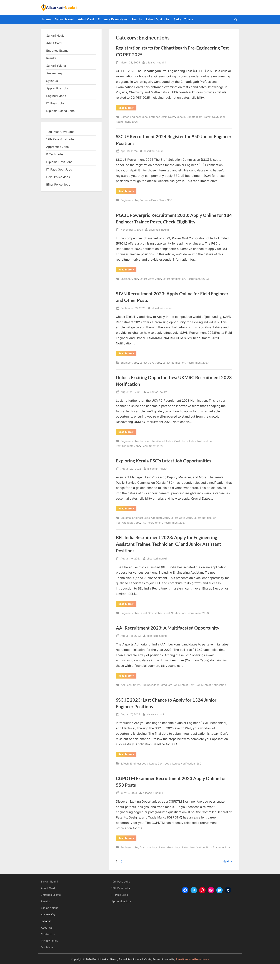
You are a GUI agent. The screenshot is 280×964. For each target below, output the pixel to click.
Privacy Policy (49, 940)
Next (225, 861)
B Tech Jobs (54, 154)
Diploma (126, 517)
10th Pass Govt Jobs (60, 132)
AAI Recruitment (130, 684)
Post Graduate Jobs (128, 445)
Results (136, 19)
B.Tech (125, 763)
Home (46, 19)
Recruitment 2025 (127, 121)
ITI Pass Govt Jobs (59, 169)
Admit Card (86, 19)
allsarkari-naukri (156, 62)
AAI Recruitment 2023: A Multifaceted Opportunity (167, 627)
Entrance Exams (51, 894)
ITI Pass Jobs (55, 103)
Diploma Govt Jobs (59, 162)
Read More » (127, 108)
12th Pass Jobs (120, 888)
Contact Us (48, 934)
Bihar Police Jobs (58, 184)
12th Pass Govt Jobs (60, 139)
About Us (46, 927)
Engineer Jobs (139, 116)
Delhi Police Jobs (58, 177)
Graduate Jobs (160, 517)
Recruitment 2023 (198, 278)
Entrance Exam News (113, 19)
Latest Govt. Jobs (215, 116)
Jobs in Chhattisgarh (189, 116)
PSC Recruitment (152, 522)
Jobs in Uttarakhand (152, 441)
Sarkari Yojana (183, 19)
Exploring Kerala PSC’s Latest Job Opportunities (163, 460)
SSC (169, 200)
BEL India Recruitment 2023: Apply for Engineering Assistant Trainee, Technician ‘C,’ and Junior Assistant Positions (168, 544)
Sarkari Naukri (64, 19)
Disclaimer (47, 947)
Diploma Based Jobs (60, 111)
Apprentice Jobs (57, 88)
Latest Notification (174, 278)
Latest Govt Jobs (158, 19)
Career (125, 116)
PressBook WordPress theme (192, 959)
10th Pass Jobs (120, 881)
